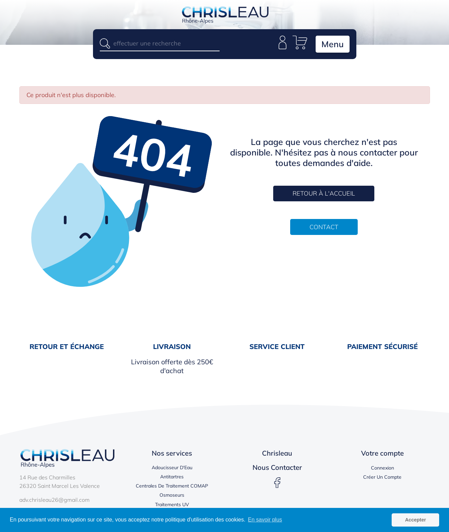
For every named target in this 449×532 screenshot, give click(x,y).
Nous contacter (277, 467)
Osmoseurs (172, 495)
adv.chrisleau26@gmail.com (54, 499)
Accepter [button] (415, 519)
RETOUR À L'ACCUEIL (324, 193)
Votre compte (382, 453)
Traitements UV (172, 504)
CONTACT (324, 227)
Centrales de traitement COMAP (172, 486)
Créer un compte (382, 477)
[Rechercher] (160, 43)
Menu (332, 44)
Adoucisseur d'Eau (172, 467)
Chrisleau (277, 453)
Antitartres (172, 477)
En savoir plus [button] (265, 519)
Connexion (382, 468)
